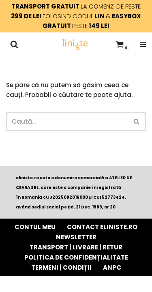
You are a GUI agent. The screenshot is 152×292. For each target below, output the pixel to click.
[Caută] (14, 44)
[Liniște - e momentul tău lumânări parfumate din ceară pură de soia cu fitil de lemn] (75, 44)
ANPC (112, 267)
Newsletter (76, 237)
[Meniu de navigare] (143, 44)
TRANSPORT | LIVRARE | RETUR (76, 247)
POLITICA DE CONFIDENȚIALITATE (76, 257)
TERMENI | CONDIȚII (61, 267)
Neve (33, 283)
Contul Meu (35, 227)
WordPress (109, 283)
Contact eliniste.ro (102, 227)
